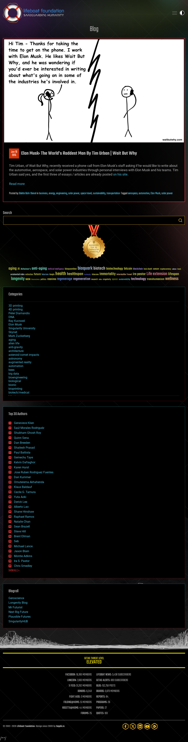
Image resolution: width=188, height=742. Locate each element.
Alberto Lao (21, 506)
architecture (16, 351)
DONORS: (82, 691)
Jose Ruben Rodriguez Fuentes (33, 472)
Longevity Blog (18, 602)
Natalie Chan (22, 521)
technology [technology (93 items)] (138, 279)
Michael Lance (23, 546)
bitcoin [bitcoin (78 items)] (128, 269)
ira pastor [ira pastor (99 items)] (139, 274)
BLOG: (99, 685)
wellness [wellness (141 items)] (171, 279)
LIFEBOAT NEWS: (104, 674)
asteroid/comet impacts (24, 354)
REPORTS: (100, 696)
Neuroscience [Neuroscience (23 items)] (35, 280)
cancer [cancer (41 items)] (156, 269)
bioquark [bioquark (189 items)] (85, 268)
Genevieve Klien (24, 423)
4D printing (16, 309)
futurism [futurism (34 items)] (45, 274)
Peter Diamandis (19, 313)
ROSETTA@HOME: (70, 708)
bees (11, 370)
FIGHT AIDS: (74, 696)
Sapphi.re (60, 726)
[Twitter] (133, 726)
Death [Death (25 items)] (179, 269)
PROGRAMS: (101, 702)
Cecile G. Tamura (25, 492)
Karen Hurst (21, 467)
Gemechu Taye (23, 457)
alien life (14, 343)
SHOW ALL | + (14, 570)
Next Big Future (18, 612)
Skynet (13, 332)
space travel (86, 193)
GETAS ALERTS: (103, 680)
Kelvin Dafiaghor (24, 462)
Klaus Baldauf (23, 487)
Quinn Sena (21, 438)
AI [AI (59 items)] (19, 269)
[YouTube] (147, 726)
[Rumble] (154, 726)
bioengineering (18, 377)
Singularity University (22, 328)
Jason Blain (21, 551)
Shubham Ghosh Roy (27, 432)
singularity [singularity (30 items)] (107, 279)
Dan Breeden (22, 442)
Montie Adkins (23, 556)
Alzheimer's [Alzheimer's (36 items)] (26, 269)
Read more (17, 184)
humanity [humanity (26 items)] (87, 275)
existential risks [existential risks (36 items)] (17, 274)
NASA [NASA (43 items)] (28, 279)
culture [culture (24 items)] (174, 269)
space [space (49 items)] (115, 279)
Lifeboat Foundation (26, 726)
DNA (11, 317)
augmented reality (20, 362)
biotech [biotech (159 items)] (99, 268)
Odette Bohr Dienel (27, 193)
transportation (113, 193)
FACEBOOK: (70, 674)
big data (14, 373)
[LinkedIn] (140, 726)
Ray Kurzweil (17, 321)
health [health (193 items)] (60, 274)
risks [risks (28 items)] (100, 279)
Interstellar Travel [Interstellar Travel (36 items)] (124, 274)
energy (52, 193)
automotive (144, 193)
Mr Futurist (15, 607)
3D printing (16, 305)
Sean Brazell (22, 526)
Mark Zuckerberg (19, 336)
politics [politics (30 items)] (43, 279)
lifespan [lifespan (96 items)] (173, 274)
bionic (12, 385)
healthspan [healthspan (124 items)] (75, 274)
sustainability (99, 193)
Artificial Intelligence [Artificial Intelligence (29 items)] (56, 269)
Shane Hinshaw (24, 511)
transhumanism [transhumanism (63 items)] (155, 279)
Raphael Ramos (24, 516)
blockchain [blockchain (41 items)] (138, 269)
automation (16, 366)
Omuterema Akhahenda (29, 482)
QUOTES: (100, 713)
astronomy (15, 358)
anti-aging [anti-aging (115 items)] (39, 268)
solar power (73, 193)
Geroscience (16, 598)
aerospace (133, 193)
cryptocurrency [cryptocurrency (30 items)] (165, 269)
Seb (16, 541)
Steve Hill (20, 531)
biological (15, 381)
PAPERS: (100, 708)
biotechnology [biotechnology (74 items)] (114, 269)
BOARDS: (100, 691)
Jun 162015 (14, 153)
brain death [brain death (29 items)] (148, 269)
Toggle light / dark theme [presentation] (182, 13)
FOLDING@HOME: (72, 702)
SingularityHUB (18, 621)
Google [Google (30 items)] (51, 274)
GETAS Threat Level (94, 661)
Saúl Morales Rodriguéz (29, 428)
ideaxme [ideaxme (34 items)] (95, 274)
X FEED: (72, 685)
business (43, 193)
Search (180, 220)
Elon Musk (155, 193)
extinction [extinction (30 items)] (29, 274)
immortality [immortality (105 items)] (108, 274)
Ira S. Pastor (21, 561)
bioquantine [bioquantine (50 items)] (71, 268)
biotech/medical (19, 392)
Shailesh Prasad (24, 447)
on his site (120, 174)
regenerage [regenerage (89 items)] (64, 279)
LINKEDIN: (71, 680)
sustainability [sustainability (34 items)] (124, 279)
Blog (94, 29)
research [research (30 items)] (94, 279)
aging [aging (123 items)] (13, 268)
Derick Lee (20, 502)
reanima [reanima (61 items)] (51, 279)
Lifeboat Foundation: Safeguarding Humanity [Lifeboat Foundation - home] (85, 13)
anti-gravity (16, 347)
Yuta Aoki (20, 497)
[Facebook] (125, 726)
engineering (61, 193)
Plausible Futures (20, 616)
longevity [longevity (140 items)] (18, 279)
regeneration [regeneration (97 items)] (81, 279)
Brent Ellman (22, 536)
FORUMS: (85, 713)
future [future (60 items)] (37, 274)
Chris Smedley (23, 566)
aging (12, 339)
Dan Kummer (22, 477)
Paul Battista (22, 452)
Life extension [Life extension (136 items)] (157, 274)
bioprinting (15, 388)
